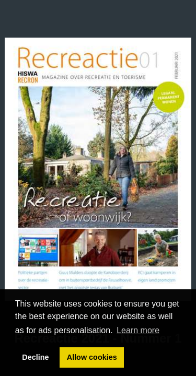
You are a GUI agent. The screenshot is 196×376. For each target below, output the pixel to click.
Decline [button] (35, 357)
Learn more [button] (138, 330)
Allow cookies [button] (92, 357)
